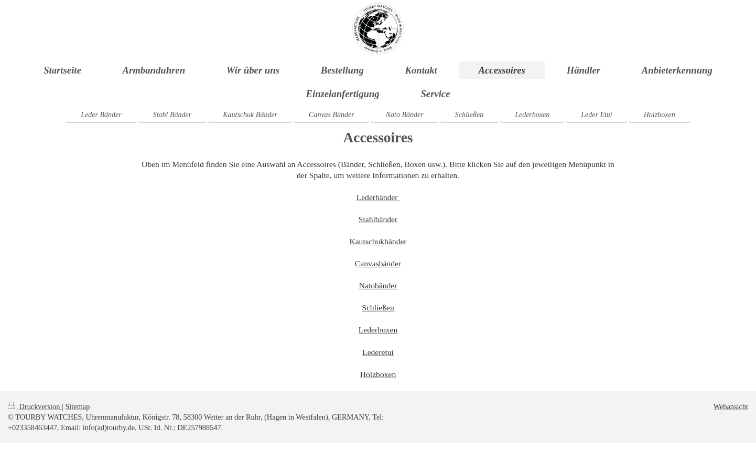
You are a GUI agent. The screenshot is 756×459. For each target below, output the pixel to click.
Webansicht (731, 406)
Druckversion (35, 406)
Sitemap (77, 406)
